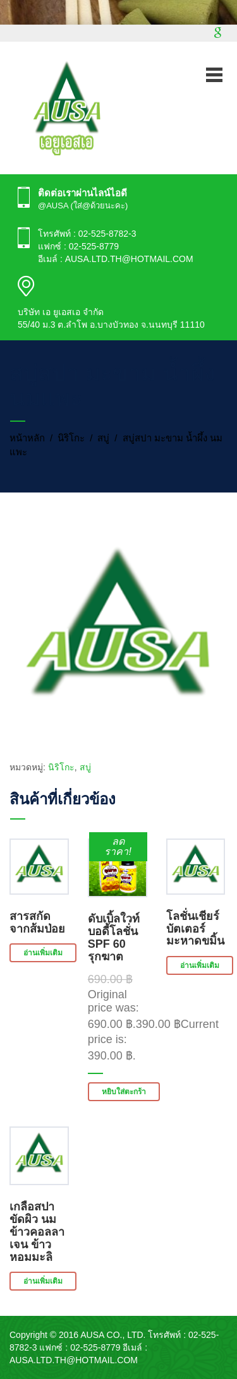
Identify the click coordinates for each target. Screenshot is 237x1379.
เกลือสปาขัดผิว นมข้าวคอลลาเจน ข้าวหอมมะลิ (36, 1231)
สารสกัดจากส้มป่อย (37, 922)
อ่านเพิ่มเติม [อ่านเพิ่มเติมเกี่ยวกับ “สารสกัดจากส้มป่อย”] (43, 952)
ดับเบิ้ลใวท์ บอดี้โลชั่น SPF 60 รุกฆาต (114, 937)
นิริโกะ (71, 438)
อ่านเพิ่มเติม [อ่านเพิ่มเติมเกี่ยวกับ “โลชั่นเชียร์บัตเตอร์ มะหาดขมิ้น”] (199, 965)
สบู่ (103, 438)
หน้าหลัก (27, 438)
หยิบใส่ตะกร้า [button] (124, 1091)
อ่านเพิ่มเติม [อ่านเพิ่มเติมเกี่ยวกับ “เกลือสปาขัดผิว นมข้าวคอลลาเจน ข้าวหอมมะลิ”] (43, 1281)
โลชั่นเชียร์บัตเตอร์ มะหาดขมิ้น (195, 929)
